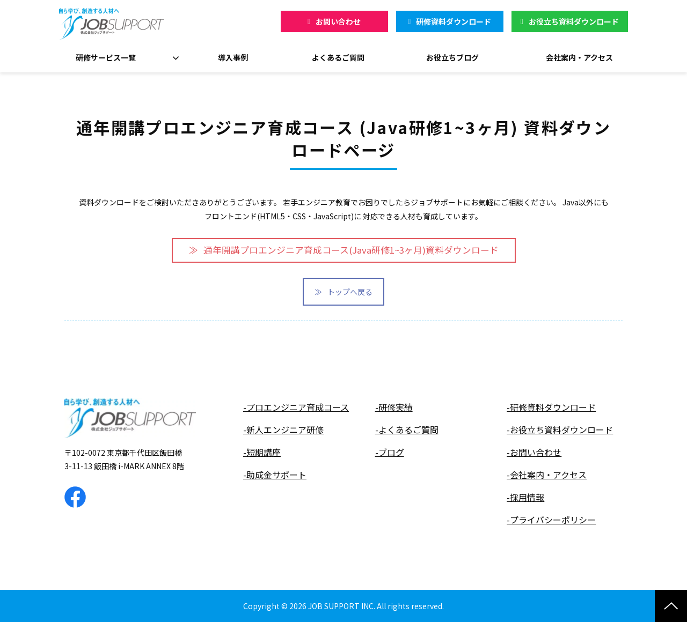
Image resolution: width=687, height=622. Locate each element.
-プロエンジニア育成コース (296, 407)
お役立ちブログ (452, 57)
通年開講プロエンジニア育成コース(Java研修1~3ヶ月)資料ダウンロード (351, 249)
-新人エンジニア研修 (283, 429)
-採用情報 (525, 497)
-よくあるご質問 (406, 429)
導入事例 (233, 57)
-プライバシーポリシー (551, 519)
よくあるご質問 (338, 57)
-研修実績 (394, 407)
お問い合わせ (338, 21)
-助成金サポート (274, 474)
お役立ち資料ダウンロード (574, 21)
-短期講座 (262, 452)
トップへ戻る (349, 291)
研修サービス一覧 (106, 57)
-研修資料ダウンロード (551, 407)
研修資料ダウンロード (453, 21)
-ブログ (389, 452)
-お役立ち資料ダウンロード (560, 429)
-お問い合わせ (534, 452)
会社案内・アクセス (579, 57)
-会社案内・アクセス (547, 474)
